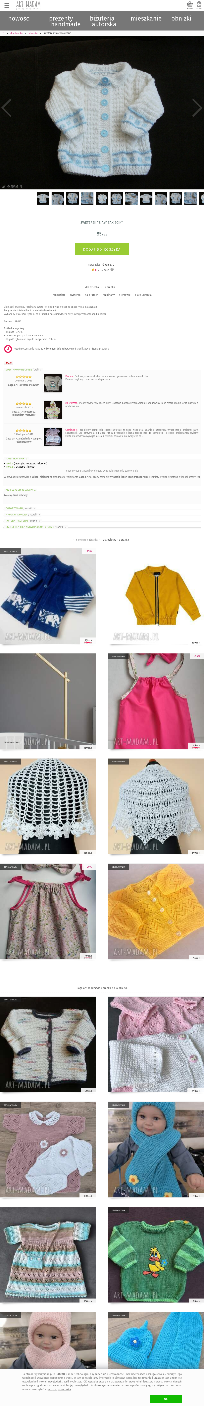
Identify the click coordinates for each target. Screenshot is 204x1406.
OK (166, 1398)
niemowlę (124, 294)
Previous (6, 108)
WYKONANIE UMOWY (23, 514)
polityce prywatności (59, 1389)
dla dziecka (92, 287)
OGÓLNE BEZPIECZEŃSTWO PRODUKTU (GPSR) (36, 527)
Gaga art (108, 264)
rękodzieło (59, 294)
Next (197, 108)
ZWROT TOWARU (21, 508)
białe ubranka (143, 294)
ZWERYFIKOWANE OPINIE (24, 369)
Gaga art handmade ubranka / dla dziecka (102, 987)
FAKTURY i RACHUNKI (23, 520)
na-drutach (91, 294)
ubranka (110, 287)
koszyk (190, 8)
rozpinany (109, 294)
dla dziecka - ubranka (116, 539)
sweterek (75, 294)
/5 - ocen (100, 270)
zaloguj (199, 8)
